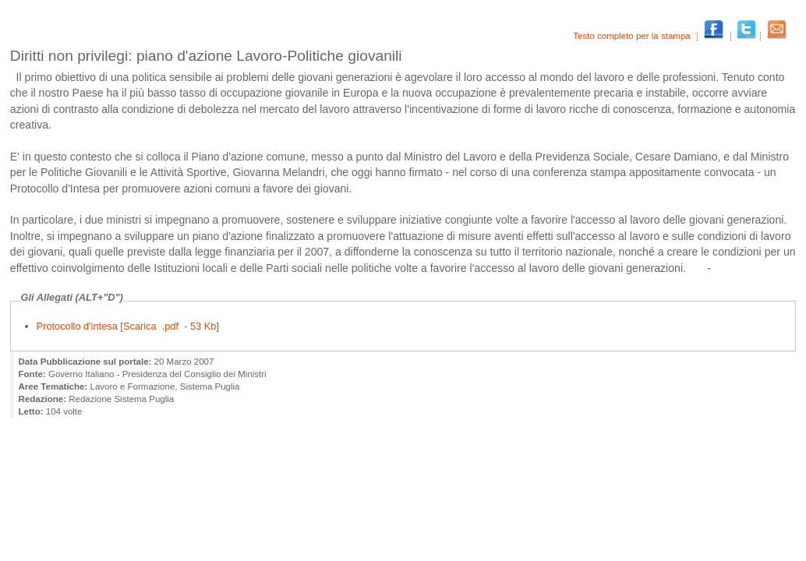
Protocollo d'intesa (79, 326)
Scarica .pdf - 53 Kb (170, 326)
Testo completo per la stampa (633, 36)
